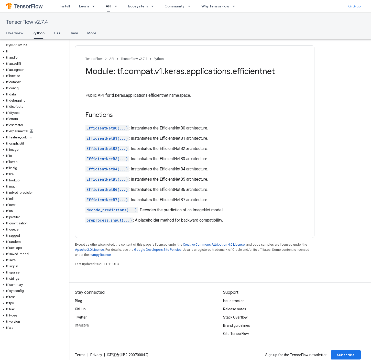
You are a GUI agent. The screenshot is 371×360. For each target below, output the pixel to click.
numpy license (100, 255)
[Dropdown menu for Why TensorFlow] (235, 6)
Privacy (96, 355)
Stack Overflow (235, 317)
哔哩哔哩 (82, 325)
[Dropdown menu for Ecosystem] (154, 6)
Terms (80, 355)
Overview (14, 33)
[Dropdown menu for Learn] (95, 6)
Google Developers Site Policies (157, 250)
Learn (84, 6)
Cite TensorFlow (236, 334)
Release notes (234, 309)
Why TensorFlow (215, 6)
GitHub (354, 6)
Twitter (81, 317)
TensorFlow (94, 59)
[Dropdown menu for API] (117, 6)
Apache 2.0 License (89, 250)
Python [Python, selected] (38, 33)
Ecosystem (138, 6)
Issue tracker (233, 301)
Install (65, 6)
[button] (33, 51)
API (111, 59)
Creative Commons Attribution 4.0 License (214, 244)
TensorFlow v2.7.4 (27, 22)
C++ (57, 33)
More (91, 33)
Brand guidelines (236, 325)
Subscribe (346, 355)
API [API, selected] (108, 6)
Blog (78, 301)
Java (74, 33)
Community (174, 6)
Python (159, 59)
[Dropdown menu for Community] (190, 6)
